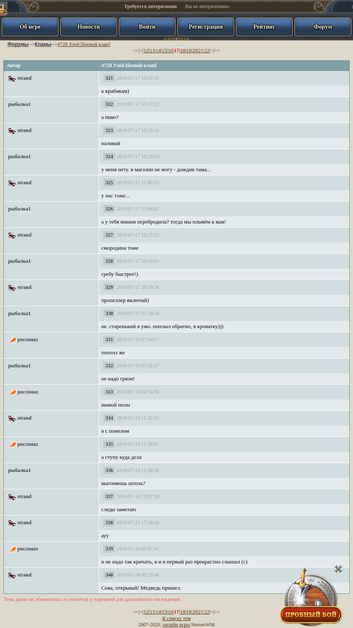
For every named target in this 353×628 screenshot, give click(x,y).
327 (109, 235)
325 (109, 183)
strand (24, 78)
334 (109, 418)
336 (109, 470)
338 (109, 523)
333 (109, 392)
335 (109, 444)
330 (109, 313)
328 (109, 261)
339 (109, 549)
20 (194, 51)
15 (164, 51)
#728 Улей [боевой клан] (83, 44)
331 (109, 339)
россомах (27, 339)
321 (109, 78)
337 (109, 496)
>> (217, 51)
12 (146, 51)
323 (109, 130)
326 (109, 209)
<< (136, 51)
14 (158, 51)
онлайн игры (176, 625)
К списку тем (176, 618)
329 (109, 287)
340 (109, 575)
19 (188, 51)
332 (109, 366)
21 (200, 51)
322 (109, 104)
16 (170, 51)
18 (182, 51)
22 (206, 51)
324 (109, 156)
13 (152, 51)
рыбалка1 (19, 104)
